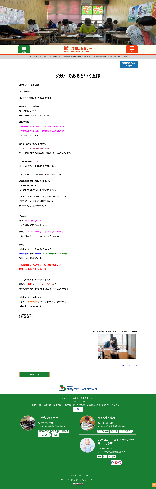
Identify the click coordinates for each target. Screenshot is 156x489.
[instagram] (120, 463)
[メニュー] (132, 49)
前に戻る (34, 375)
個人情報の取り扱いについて (78, 475)
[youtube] (116, 463)
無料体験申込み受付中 (129, 64)
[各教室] (24, 49)
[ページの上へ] (154, 485)
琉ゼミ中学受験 (106, 417)
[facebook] (78, 409)
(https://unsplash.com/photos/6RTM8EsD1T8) (130, 365)
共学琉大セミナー (48, 417)
